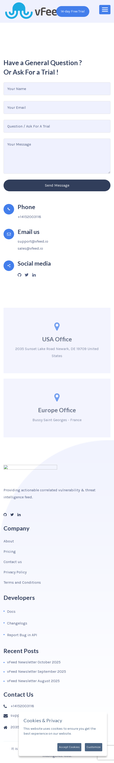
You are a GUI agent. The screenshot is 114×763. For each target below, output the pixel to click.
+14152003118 (29, 216)
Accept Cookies (69, 747)
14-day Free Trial (73, 11)
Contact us (13, 562)
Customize (93, 747)
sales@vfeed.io (30, 248)
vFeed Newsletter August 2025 (33, 681)
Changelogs (17, 623)
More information (85, 734)
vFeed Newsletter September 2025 (36, 671)
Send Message (57, 185)
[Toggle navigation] (104, 9)
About (9, 541)
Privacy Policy (15, 572)
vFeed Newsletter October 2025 (34, 662)
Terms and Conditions (22, 582)
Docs (11, 611)
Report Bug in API (22, 635)
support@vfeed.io (33, 241)
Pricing (10, 551)
